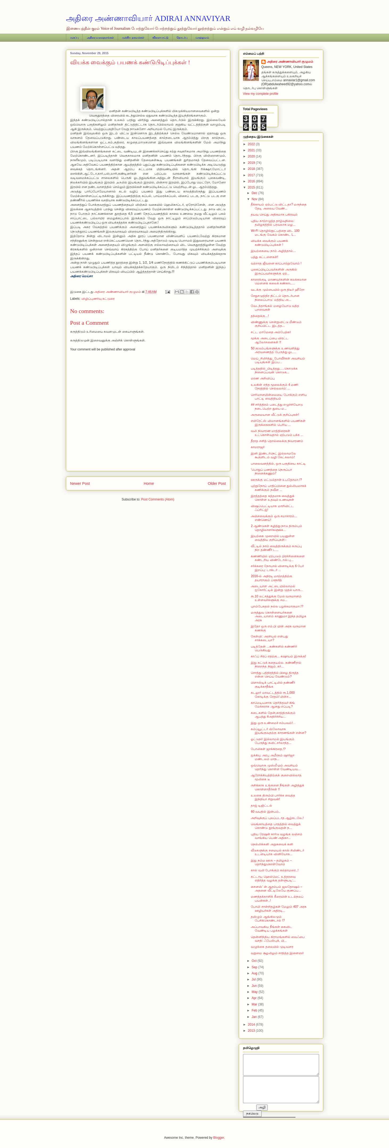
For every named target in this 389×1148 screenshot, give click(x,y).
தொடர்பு (182, 37)
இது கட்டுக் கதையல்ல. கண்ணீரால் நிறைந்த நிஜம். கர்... (276, 664)
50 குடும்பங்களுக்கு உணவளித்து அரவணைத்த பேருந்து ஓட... (275, 350)
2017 (252, 175)
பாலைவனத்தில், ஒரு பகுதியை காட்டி (278, 463)
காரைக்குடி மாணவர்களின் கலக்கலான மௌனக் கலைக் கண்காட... (279, 281)
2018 (252, 169)
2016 (252, 181)
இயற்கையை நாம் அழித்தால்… (273, 251)
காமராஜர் (258, 447)
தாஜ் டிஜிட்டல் (261, 805)
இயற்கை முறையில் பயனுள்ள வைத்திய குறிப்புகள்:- (273, 538)
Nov (255, 199)
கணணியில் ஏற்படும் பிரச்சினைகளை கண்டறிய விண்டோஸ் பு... (278, 558)
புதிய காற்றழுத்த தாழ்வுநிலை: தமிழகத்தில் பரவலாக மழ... (273, 222)
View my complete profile (260, 94)
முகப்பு (74, 37)
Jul (254, 979)
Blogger (218, 1138)
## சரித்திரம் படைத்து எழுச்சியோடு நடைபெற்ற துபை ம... (277, 406)
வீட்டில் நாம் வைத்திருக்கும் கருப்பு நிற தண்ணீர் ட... (276, 548)
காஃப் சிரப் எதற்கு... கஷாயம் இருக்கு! (278, 656)
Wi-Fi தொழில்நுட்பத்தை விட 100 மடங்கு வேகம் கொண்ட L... (275, 232)
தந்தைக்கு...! (260, 316)
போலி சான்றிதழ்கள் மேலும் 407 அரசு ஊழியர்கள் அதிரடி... (278, 908)
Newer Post (80, 483)
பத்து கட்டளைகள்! (264, 257)
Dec (255, 193)
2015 (252, 187)
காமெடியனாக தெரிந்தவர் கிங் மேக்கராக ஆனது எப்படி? (273, 704)
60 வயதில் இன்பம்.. (265, 811)
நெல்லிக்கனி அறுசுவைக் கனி (272, 844)
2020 (252, 156)
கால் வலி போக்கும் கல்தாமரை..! (274, 870)
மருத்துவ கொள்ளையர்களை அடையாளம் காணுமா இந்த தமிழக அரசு (278, 616)
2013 (252, 1031)
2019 (252, 163)
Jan (255, 1017)
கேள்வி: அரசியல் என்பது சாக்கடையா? (269, 638)
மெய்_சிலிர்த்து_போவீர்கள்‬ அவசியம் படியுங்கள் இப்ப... (278, 360)
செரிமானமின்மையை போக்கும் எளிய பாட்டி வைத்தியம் (279, 396)
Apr (254, 998)
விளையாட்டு (160, 37)
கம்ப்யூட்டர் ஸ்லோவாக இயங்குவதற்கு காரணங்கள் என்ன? (278, 731)
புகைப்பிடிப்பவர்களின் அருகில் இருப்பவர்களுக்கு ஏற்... (274, 271)
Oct (254, 961)
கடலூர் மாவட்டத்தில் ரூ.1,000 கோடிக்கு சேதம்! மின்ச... (273, 694)
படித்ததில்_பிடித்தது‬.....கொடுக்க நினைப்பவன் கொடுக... (274, 370)
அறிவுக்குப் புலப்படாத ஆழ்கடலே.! (277, 818)
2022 (252, 144)
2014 (252, 1024)
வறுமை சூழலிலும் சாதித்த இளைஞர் (277, 953)
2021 (252, 150)
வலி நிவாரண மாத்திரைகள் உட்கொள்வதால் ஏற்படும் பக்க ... (277, 432)
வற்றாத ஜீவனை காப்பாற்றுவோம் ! (276, 263)
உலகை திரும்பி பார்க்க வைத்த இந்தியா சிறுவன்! (273, 797)
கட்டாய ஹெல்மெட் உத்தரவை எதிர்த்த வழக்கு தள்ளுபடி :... (273, 878)
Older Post (217, 483)
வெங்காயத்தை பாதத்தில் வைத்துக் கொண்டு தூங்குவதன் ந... (276, 826)
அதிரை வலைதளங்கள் (100, 37)
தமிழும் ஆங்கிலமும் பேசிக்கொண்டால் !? (268, 918)
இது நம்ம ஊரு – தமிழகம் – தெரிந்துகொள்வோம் (271, 862)
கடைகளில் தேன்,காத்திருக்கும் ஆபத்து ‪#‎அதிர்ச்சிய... (273, 714)
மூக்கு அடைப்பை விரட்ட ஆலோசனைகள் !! (269, 340)
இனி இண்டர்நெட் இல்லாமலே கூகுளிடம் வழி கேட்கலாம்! (273, 455)
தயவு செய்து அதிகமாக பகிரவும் (274, 214)
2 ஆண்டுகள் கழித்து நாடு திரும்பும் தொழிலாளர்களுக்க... (276, 528)
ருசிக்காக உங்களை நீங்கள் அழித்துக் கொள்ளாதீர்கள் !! (277, 787)
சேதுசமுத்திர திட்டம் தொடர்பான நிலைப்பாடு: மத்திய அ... (275, 297)
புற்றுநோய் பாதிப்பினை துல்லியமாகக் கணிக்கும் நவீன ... (278, 487)
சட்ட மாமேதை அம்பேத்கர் (271, 332)
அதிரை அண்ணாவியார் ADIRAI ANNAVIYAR (148, 18)
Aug (255, 973)
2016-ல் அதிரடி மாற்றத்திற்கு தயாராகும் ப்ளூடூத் (271, 578)
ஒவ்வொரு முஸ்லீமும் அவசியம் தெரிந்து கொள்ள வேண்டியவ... (275, 767)
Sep (255, 967)
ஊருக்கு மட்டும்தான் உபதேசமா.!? (276, 480)
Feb (255, 1010)
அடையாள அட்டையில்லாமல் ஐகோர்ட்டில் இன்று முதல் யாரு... (277, 588)
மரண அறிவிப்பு (262, 378)
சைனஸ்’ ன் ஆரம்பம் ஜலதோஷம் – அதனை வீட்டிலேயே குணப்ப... (276, 888)
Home (149, 483)
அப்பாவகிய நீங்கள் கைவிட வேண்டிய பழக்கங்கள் (271, 928)
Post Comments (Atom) (157, 499)
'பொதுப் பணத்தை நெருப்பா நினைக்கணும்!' (271, 471)
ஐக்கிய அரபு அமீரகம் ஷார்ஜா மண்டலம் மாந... (272, 757)
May (255, 992)
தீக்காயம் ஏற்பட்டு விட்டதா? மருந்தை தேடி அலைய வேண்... (279, 206)
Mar (255, 1004)
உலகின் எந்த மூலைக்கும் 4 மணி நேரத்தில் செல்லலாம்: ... (274, 386)
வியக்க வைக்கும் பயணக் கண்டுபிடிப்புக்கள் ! (269, 242)
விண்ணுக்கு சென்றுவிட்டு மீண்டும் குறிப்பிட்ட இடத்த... (276, 324)
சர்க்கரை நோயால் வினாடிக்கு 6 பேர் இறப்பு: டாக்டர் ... (277, 568)
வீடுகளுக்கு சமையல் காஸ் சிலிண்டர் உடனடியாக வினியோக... (277, 852)
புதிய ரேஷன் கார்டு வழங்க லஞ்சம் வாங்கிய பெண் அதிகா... (276, 836)
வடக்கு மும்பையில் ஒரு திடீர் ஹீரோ (277, 290)
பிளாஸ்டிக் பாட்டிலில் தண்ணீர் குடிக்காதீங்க (273, 684)
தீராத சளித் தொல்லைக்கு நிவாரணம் (277, 441)
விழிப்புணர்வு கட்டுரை (98, 299)
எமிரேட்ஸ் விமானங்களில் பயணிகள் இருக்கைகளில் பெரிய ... (278, 422)
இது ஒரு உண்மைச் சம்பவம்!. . (273, 723)
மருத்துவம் (202, 37)
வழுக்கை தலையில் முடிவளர (272, 947)
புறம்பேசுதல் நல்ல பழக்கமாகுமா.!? (277, 606)
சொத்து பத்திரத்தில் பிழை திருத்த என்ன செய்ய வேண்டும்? (275, 674)
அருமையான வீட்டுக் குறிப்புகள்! (275, 415)
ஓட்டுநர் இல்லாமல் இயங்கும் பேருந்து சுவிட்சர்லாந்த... (272, 741)
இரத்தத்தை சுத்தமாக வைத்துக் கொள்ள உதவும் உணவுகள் (272, 498)
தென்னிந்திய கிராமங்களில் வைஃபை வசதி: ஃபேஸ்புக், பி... (278, 939)
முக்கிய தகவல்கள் (133, 37)
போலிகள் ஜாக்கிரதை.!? (268, 749)
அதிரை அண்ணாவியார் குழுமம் (290, 61)
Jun (255, 986)
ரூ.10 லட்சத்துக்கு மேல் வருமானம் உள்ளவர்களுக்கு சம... (276, 598)
